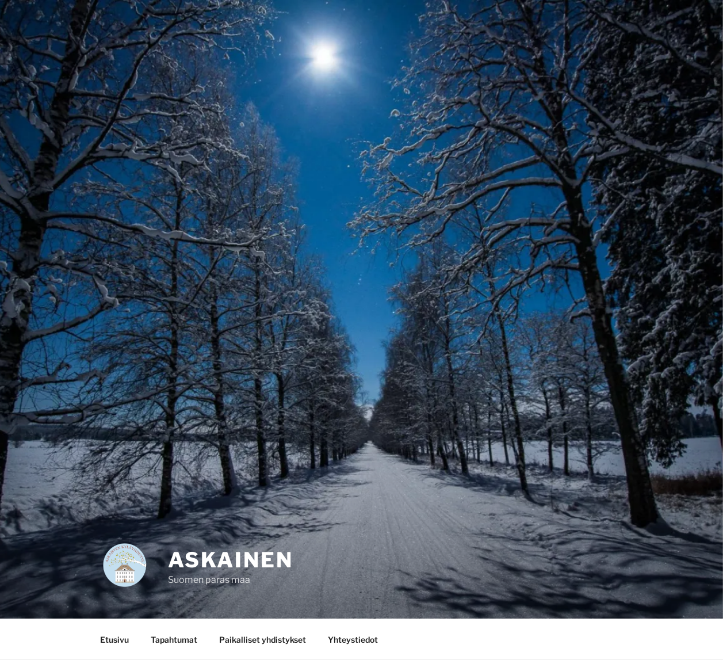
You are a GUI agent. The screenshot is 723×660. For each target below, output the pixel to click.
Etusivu (114, 639)
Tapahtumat (174, 639)
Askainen (230, 560)
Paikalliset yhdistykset (262, 639)
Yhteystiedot (353, 639)
